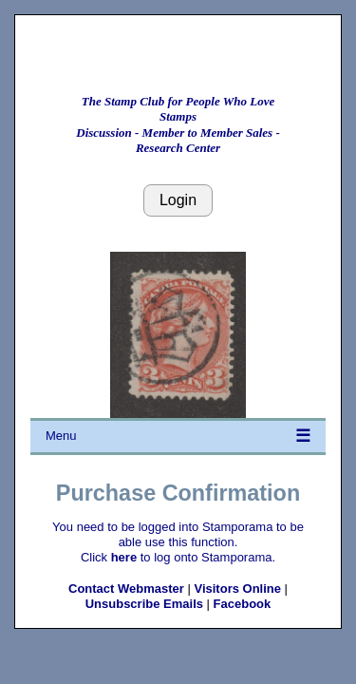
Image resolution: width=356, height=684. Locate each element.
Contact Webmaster (126, 588)
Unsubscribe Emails (144, 604)
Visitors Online (237, 588)
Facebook (243, 604)
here (124, 557)
